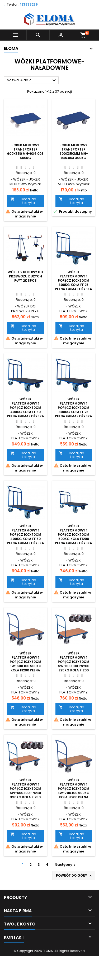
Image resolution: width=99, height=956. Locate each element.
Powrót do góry (74, 875)
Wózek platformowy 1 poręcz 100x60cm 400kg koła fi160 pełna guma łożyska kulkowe (25, 410)
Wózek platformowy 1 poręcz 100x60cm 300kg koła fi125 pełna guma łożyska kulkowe (73, 282)
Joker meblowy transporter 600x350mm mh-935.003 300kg (73, 151)
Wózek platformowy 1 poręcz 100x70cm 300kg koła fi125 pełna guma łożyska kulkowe (73, 410)
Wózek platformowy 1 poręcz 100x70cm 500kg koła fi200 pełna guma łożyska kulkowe (73, 537)
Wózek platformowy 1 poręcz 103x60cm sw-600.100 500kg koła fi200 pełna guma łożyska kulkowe (25, 666)
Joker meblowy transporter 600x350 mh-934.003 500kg (25, 151)
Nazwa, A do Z (32, 80)
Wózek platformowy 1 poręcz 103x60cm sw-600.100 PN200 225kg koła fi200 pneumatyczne (73, 664)
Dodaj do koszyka (23, 201)
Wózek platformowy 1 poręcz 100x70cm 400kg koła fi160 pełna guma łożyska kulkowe (25, 537)
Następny (66, 864)
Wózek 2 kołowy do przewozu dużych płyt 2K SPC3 (25, 276)
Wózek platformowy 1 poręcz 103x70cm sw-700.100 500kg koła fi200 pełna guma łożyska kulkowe (73, 793)
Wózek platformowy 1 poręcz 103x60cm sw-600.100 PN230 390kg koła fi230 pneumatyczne (25, 791)
